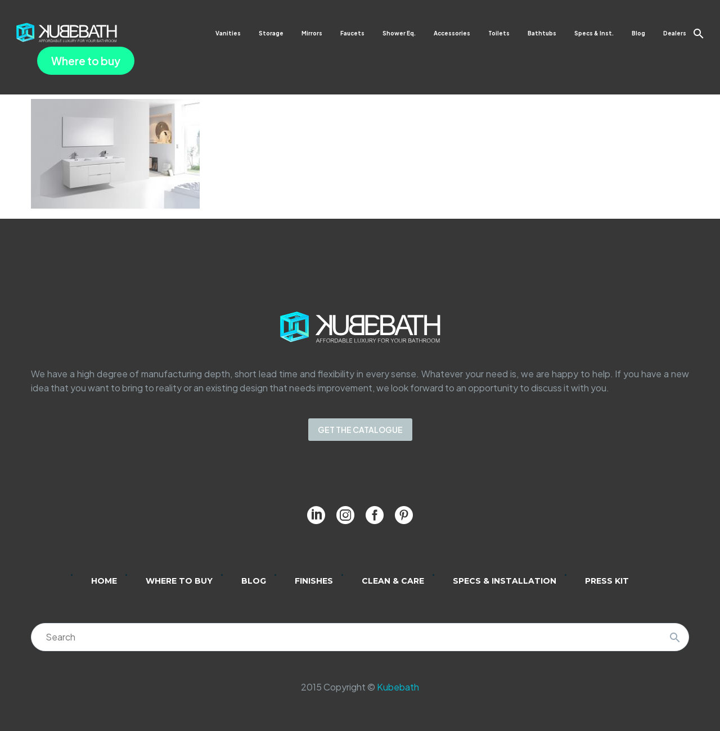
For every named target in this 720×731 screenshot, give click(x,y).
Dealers (674, 33)
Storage (271, 33)
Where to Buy (179, 581)
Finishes (314, 581)
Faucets (352, 33)
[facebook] (375, 515)
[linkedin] (316, 515)
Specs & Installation (504, 581)
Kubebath (398, 687)
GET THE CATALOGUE (360, 430)
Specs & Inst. (594, 33)
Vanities (228, 33)
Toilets (499, 33)
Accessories (452, 33)
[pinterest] (404, 515)
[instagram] (345, 515)
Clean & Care (393, 581)
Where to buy (85, 60)
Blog (638, 33)
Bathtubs (542, 33)
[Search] (360, 637)
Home (104, 581)
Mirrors (312, 33)
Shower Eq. (399, 33)
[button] (698, 33)
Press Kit (607, 581)
